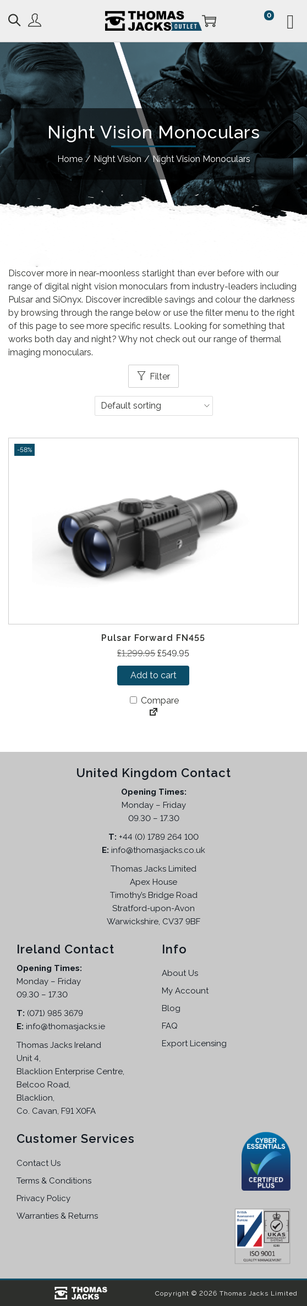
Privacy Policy (43, 1198)
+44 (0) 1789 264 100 (159, 837)
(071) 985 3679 (55, 1013)
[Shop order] (153, 406)
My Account (185, 991)
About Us (180, 973)
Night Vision (117, 159)
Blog (171, 1008)
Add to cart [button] (153, 675)
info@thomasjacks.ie (65, 1026)
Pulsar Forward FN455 (153, 638)
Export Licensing (194, 1043)
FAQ (170, 1026)
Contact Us (39, 1163)
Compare (154, 700)
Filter (160, 376)
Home (70, 159)
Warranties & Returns (57, 1216)
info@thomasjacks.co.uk (158, 850)
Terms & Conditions (54, 1181)
